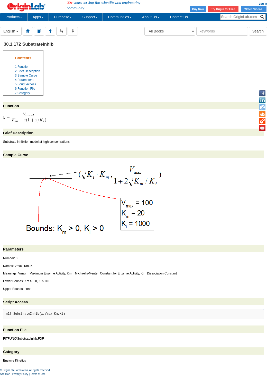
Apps (38, 17)
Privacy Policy (20, 374)
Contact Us (179, 17)
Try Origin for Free (223, 9)
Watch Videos (253, 9)
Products (13, 17)
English (10, 31)
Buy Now (198, 9)
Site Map (5, 374)
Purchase (63, 17)
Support (89, 17)
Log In (263, 3)
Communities (120, 17)
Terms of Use (37, 374)
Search (258, 31)
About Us (151, 17)
